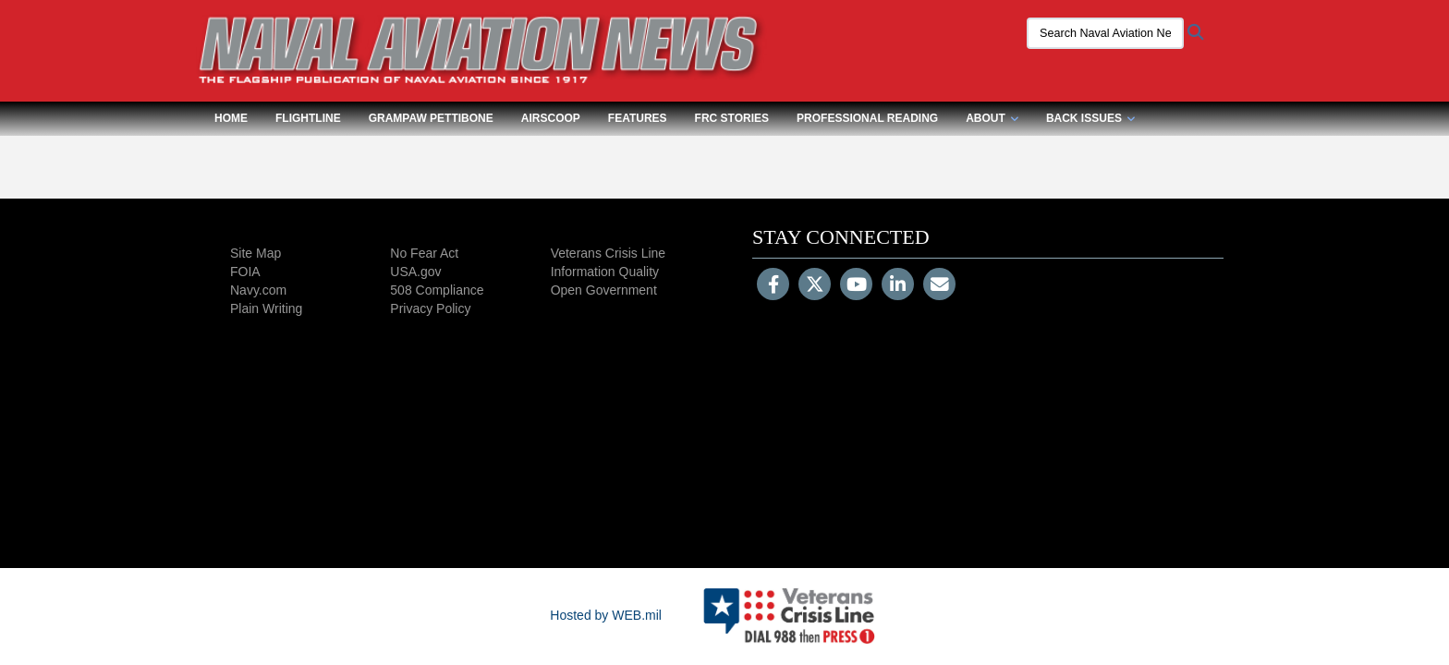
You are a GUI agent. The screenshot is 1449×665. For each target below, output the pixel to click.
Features (637, 118)
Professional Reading (867, 118)
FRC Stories (732, 118)
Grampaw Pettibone (431, 118)
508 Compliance (436, 290)
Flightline (308, 118)
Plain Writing (266, 308)
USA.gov (415, 271)
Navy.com (258, 290)
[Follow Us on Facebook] (773, 286)
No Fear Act (424, 253)
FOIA (245, 271)
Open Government (604, 290)
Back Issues (1090, 118)
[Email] (939, 286)
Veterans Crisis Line (608, 253)
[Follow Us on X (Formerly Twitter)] (814, 286)
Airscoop (550, 118)
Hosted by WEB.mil (606, 615)
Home (231, 118)
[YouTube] (856, 286)
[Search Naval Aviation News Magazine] (1098, 33)
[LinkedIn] (898, 286)
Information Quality (605, 271)
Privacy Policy (430, 308)
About (992, 118)
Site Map (255, 253)
